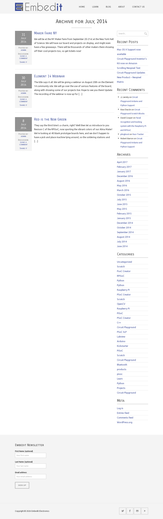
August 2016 (123, 181)
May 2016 (122, 185)
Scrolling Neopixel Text (128, 68)
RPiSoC (120, 276)
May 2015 (122, 209)
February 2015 (124, 213)
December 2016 (125, 176)
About (121, 6)
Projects (121, 388)
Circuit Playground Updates (131, 72)
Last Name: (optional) (24, 462)
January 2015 (124, 218)
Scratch (121, 266)
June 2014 (122, 246)
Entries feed (123, 413)
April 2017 (122, 162)
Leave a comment (23, 57)
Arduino (121, 341)
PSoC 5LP (122, 332)
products (121, 369)
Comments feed (125, 417)
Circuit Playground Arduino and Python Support (131, 101)
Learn (95, 6)
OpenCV (121, 304)
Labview (121, 336)
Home (82, 6)
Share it (23, 62)
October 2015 (124, 195)
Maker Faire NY (45, 33)
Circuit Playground (126, 327)
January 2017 (124, 171)
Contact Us (138, 6)
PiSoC (120, 313)
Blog (108, 6)
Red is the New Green (50, 119)
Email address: (21, 472)
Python (120, 280)
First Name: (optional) (24, 451)
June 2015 (122, 204)
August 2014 (123, 237)
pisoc (119, 374)
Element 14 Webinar (49, 76)
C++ (119, 322)
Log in (120, 408)
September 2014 (125, 232)
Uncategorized (124, 262)
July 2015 (122, 199)
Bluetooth (122, 364)
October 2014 (124, 227)
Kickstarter (122, 346)
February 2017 (124, 167)
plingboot (124, 134)
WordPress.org (124, 422)
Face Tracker (138, 134)
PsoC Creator (124, 271)
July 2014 (122, 241)
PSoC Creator (124, 294)
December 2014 (125, 223)
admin (23, 50)
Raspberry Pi (123, 290)
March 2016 (123, 190)
